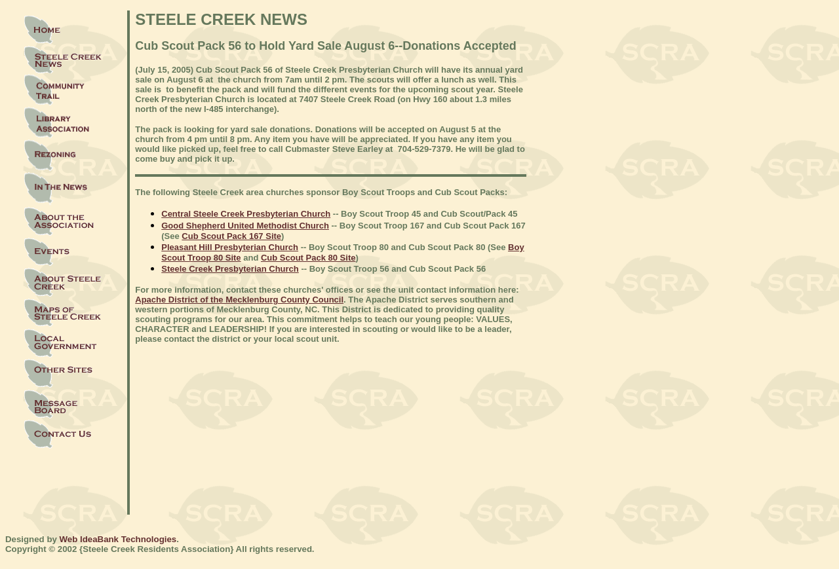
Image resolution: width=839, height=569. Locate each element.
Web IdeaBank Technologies (118, 539)
